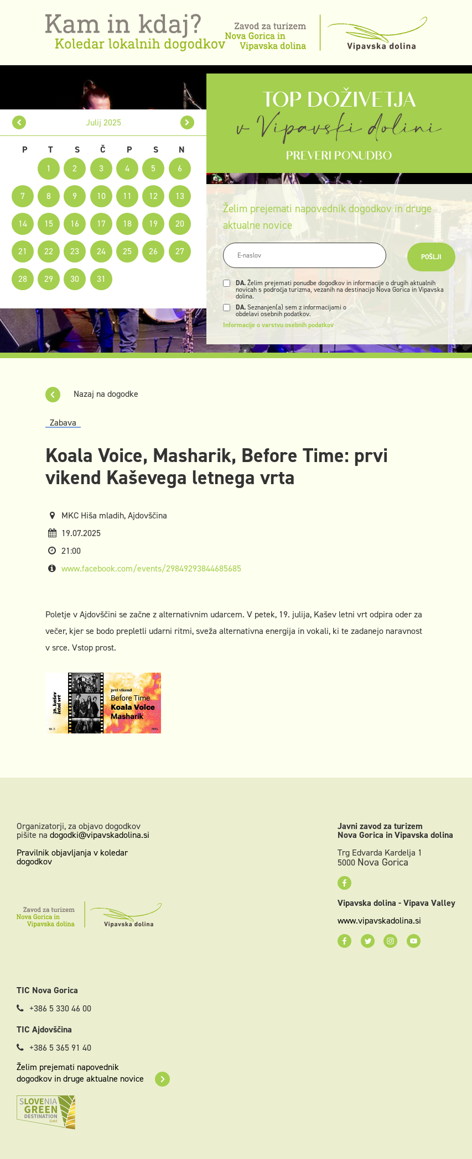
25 (127, 251)
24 (101, 251)
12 (153, 196)
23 (74, 251)
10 (101, 196)
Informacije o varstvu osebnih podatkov (278, 325)
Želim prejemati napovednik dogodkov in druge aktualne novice (93, 1072)
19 (153, 223)
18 (127, 223)
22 (48, 251)
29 (48, 279)
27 (179, 251)
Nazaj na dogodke (91, 394)
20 (179, 223)
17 (101, 223)
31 (101, 279)
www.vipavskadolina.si (379, 920)
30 (74, 279)
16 (74, 223)
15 (48, 223)
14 (22, 223)
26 (153, 251)
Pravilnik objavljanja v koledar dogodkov (72, 857)
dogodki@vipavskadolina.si (99, 835)
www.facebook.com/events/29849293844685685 (151, 568)
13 (179, 196)
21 (22, 251)
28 (22, 279)
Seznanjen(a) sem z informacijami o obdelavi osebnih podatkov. (291, 310)
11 (127, 196)
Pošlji (431, 257)
